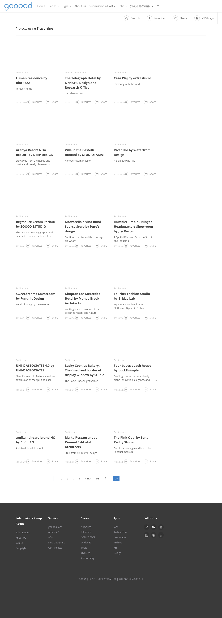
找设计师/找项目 (141, 6)
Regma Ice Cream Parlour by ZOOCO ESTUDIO (35, 224)
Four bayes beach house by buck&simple (132, 367)
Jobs (123, 6)
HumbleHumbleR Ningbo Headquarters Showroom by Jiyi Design (133, 226)
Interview (86, 532)
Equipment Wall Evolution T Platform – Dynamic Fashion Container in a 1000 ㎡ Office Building (130, 306)
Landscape (120, 537)
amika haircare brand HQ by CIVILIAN (35, 439)
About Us (21, 537)
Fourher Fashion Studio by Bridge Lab (132, 296)
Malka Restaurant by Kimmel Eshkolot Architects (81, 442)
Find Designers (56, 542)
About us (80, 6)
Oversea (85, 553)
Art (115, 547)
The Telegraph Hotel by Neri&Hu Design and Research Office (83, 82)
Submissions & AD (102, 6)
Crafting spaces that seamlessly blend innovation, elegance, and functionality (132, 378)
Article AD (53, 532)
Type (66, 6)
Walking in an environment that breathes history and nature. (82, 310)
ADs (50, 537)
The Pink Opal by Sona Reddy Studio (131, 439)
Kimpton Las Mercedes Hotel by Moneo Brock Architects (82, 298)
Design (117, 553)
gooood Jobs (55, 527)
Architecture (22, 72)
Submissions (23, 532)
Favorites (156, 18)
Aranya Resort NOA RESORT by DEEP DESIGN (34, 152)
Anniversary (87, 558)
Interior (68, 72)
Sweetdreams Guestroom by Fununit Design (35, 296)
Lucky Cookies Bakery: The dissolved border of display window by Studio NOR (84, 370)
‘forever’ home (24, 88)
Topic (84, 547)
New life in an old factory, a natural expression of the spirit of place (35, 378)
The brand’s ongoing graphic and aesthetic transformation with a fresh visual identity (34, 234)
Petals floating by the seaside (32, 304)
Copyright (21, 548)
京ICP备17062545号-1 (131, 579)
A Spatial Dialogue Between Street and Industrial (133, 238)
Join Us (19, 542)
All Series (86, 527)
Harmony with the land (127, 84)
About (82, 579)
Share (180, 18)
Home (41, 6)
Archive (118, 542)
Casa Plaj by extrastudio (132, 78)
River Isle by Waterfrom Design (132, 152)
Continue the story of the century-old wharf (84, 238)
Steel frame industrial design (81, 452)
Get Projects (55, 547)
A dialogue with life (124, 160)
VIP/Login (204, 18)
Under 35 (86, 542)
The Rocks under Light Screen (81, 381)
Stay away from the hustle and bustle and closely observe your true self (34, 162)
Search (132, 18)
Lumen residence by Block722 (31, 80)
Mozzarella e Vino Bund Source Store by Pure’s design (83, 226)
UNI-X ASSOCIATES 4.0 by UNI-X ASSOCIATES (35, 367)
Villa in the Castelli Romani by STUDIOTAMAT (85, 152)
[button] (153, 527)
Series (54, 6)
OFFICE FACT (88, 537)
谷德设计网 (18, 6)
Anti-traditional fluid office (30, 448)
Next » (88, 478)
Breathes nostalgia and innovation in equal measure (133, 450)
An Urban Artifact (74, 93)
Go (116, 478)
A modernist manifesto (78, 160)
